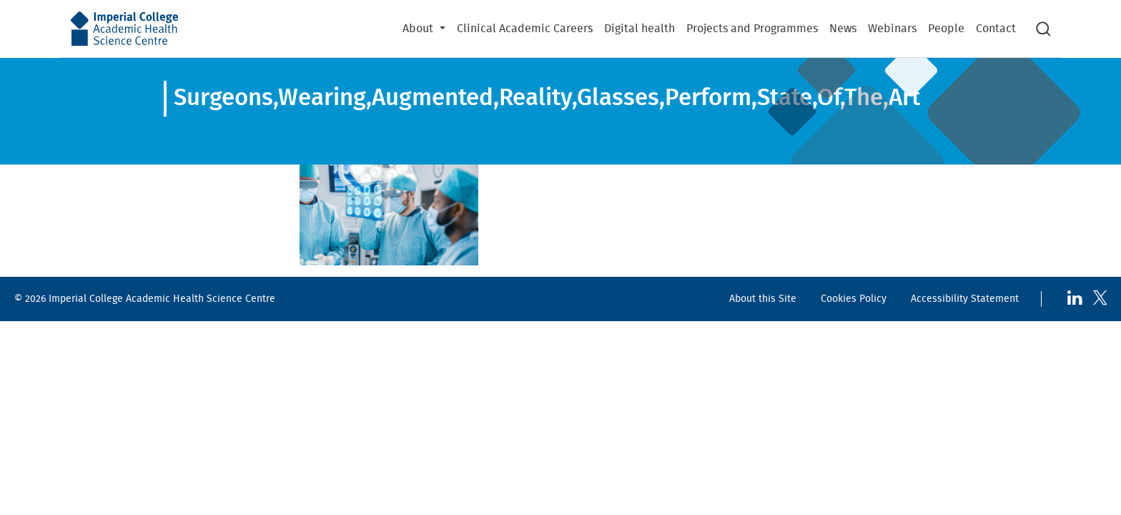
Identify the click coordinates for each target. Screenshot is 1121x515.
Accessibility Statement (965, 298)
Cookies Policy (854, 298)
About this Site (762, 298)
